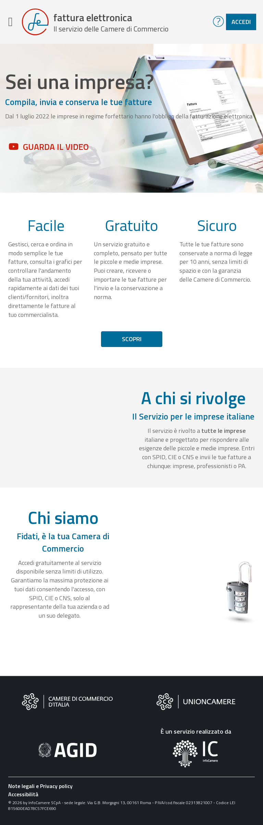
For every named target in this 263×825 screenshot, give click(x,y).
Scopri (131, 339)
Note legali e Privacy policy (40, 786)
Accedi (241, 21)
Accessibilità (23, 794)
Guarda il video (56, 146)
